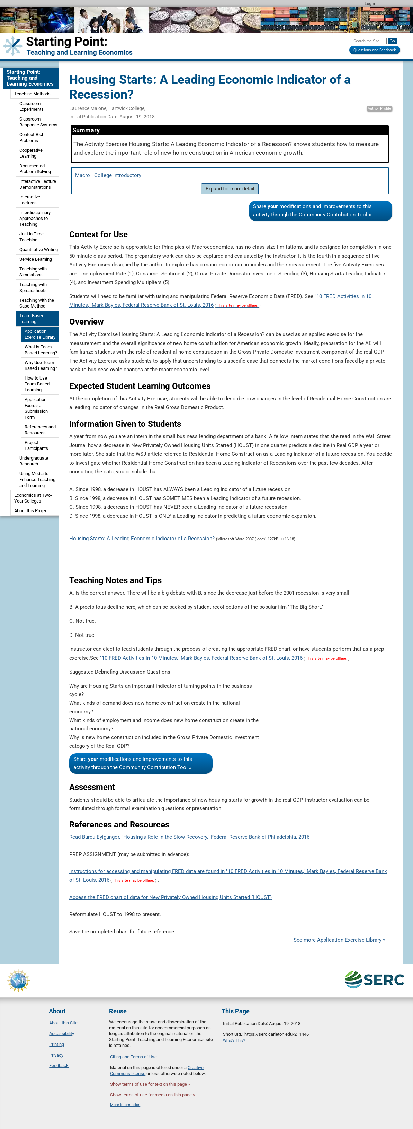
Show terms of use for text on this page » (150, 1084)
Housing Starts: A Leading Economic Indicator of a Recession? (142, 538)
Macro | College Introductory (230, 183)
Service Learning (35, 259)
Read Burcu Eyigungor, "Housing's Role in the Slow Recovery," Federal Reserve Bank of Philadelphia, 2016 (189, 837)
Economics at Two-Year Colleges (33, 498)
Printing (56, 1044)
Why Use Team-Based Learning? (41, 365)
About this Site (63, 1022)
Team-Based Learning (31, 318)
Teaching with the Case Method (36, 303)
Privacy (56, 1055)
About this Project (31, 510)
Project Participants (36, 445)
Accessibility (61, 1033)
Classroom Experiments (31, 106)
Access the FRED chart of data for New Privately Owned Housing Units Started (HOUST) (170, 897)
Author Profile (379, 108)
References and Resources (40, 429)
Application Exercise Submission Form (36, 408)
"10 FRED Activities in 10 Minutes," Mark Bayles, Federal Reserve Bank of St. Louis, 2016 (201, 658)
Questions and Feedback (374, 50)
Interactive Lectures (29, 199)
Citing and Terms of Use (133, 1056)
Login (370, 3)
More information (125, 1105)
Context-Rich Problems (31, 137)
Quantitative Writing (38, 249)
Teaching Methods (32, 93)
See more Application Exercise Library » (339, 940)
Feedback (59, 1065)
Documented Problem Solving (35, 168)
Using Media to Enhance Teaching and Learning (37, 479)
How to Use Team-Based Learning (37, 383)
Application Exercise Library (40, 334)
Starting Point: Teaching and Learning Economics (30, 78)
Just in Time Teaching (31, 236)
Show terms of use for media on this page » (152, 1094)
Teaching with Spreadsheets (33, 287)
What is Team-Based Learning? (41, 349)
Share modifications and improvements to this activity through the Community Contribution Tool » (312, 210)
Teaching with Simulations (33, 271)
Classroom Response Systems (38, 121)
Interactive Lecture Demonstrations (37, 184)
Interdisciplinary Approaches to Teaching (35, 218)
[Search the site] (369, 41)
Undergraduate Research (33, 460)
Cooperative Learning (31, 153)
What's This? (234, 1040)
